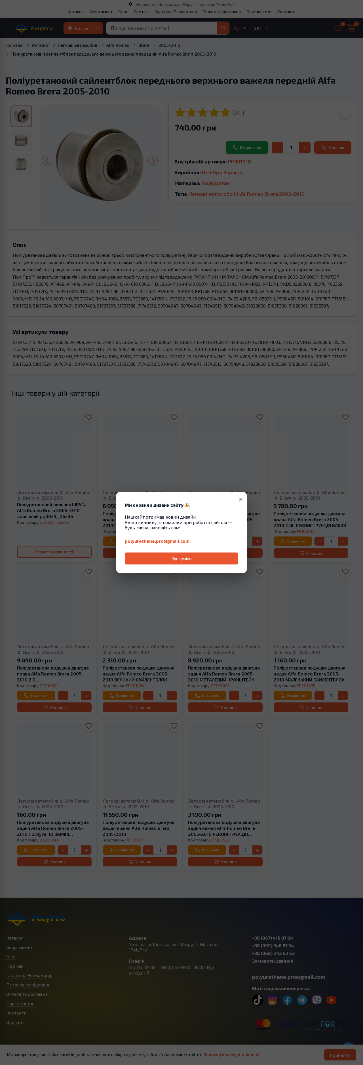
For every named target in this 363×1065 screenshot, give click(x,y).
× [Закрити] (241, 498)
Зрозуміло (182, 558)
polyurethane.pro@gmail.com (157, 541)
